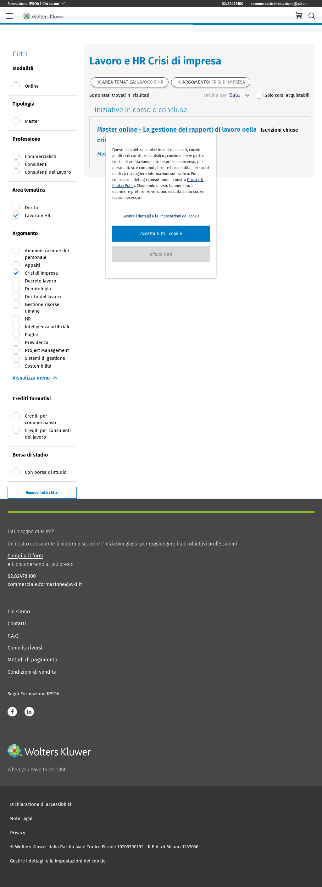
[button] (161, 234)
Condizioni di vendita (32, 672)
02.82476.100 (22, 576)
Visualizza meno (31, 378)
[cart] (299, 16)
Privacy (17, 832)
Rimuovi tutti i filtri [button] (42, 492)
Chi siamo (19, 612)
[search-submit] (312, 16)
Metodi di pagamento (32, 660)
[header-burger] (9, 16)
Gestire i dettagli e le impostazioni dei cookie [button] (161, 216)
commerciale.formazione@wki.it (279, 4)
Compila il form (25, 556)
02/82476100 (232, 4)
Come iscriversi (25, 648)
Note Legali (22, 818)
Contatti (17, 624)
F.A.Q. (14, 636)
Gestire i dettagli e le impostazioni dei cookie (58, 861)
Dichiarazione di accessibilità (41, 804)
